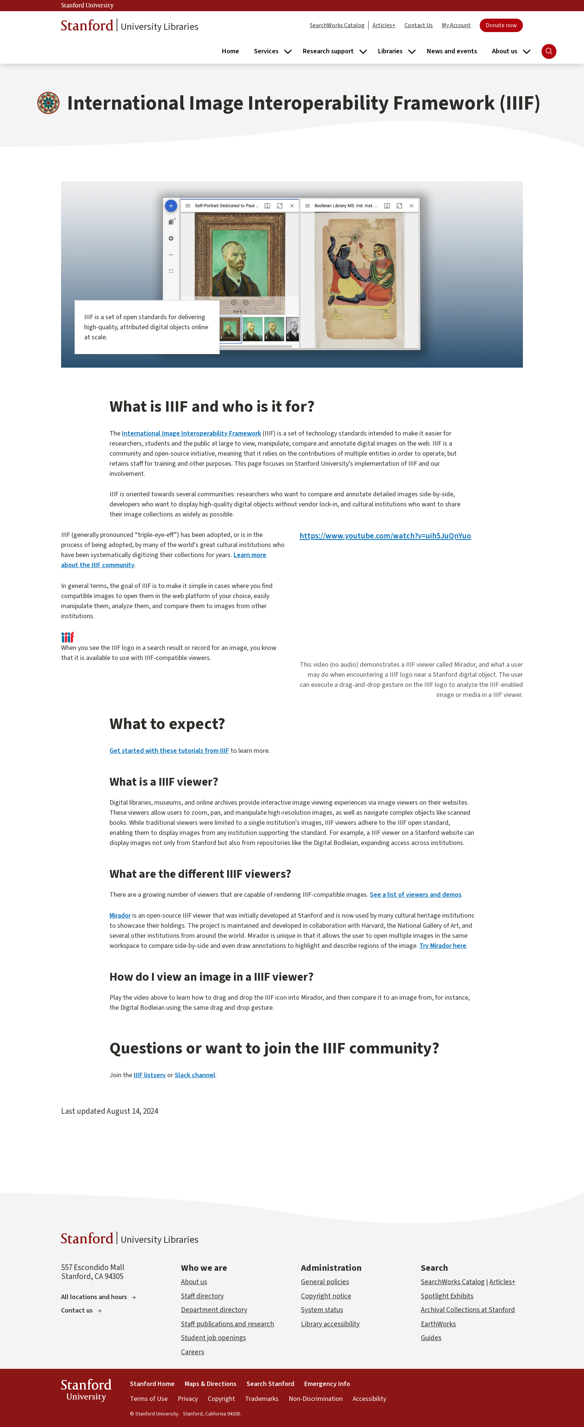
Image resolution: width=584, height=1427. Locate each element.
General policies (325, 1282)
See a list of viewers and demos (415, 894)
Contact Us (418, 25)
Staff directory (202, 1296)
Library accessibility (330, 1324)
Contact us (81, 1310)
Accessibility (369, 1399)
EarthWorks (438, 1324)
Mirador (120, 915)
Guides (431, 1338)
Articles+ (384, 25)
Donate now (501, 25)
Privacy (188, 1399)
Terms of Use (149, 1399)
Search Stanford (270, 1384)
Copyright (221, 1399)
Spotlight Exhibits (447, 1296)
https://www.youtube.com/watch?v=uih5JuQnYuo (385, 536)
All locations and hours (98, 1297)
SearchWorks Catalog (337, 25)
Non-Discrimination (316, 1399)
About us (194, 1282)
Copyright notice (326, 1296)
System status (322, 1310)
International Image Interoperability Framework (191, 433)
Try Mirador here (442, 945)
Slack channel (195, 1075)
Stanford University (87, 5)
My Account (456, 25)
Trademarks (262, 1399)
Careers (192, 1352)
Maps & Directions (211, 1384)
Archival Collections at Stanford (468, 1310)
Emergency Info (327, 1384)
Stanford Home (152, 1384)
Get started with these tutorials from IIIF (169, 750)
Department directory (214, 1310)
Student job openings (213, 1338)
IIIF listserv (150, 1075)
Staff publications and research (227, 1324)
